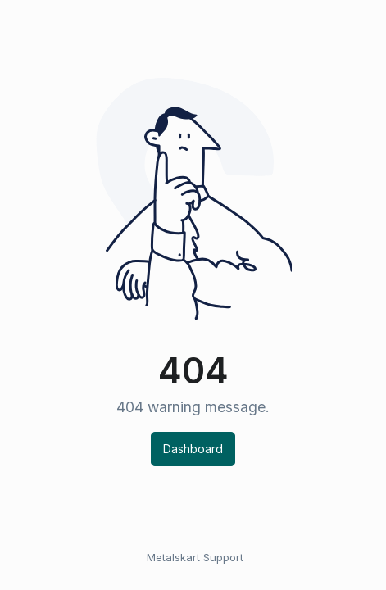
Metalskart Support (195, 557)
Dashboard (193, 449)
